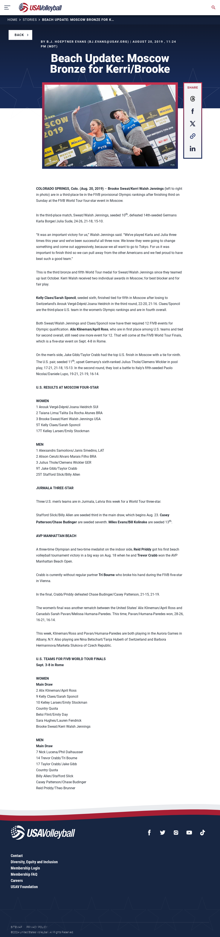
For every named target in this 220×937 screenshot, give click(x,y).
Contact (17, 855)
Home (13, 20)
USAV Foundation (24, 886)
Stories (30, 20)
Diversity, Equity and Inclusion (34, 862)
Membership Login (25, 868)
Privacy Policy (36, 927)
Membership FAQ (24, 874)
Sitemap (16, 927)
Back (19, 35)
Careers (17, 880)
